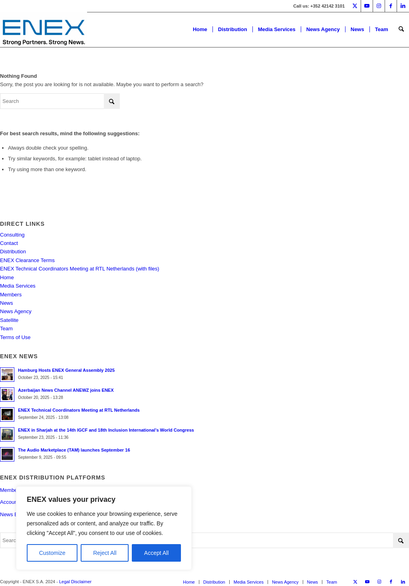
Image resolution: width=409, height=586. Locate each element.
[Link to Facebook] (391, 6)
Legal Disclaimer (75, 581)
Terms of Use (15, 337)
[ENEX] (43, 29)
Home (7, 277)
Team (6, 328)
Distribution (13, 252)
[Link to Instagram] (379, 6)
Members (11, 295)
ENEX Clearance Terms (27, 260)
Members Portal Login (25, 490)
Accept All (156, 553)
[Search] (401, 29)
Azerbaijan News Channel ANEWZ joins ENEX (66, 390)
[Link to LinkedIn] (403, 6)
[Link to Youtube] (367, 6)
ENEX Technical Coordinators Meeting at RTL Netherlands (79, 410)
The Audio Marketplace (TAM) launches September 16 (74, 450)
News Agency (16, 311)
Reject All (104, 553)
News (6, 303)
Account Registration (24, 502)
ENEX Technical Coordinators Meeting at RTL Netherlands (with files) (79, 269)
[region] (104, 528)
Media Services (18, 286)
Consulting (12, 235)
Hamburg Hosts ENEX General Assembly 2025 (66, 370)
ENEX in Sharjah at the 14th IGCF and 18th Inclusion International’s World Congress (106, 430)
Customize (52, 553)
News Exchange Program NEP (35, 514)
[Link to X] (355, 6)
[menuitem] (200, 29)
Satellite (9, 320)
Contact (9, 243)
